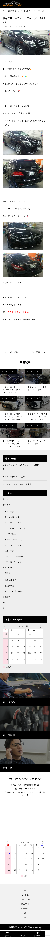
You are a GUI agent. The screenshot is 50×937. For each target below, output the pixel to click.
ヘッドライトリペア (13, 523)
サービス (6, 505)
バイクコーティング (13, 562)
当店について (8, 568)
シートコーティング (13, 545)
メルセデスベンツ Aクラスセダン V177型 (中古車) (24, 467)
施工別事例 (9, 586)
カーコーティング (19, 26)
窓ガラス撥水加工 (12, 517)
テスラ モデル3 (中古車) (14, 477)
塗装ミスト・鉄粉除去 (14, 556)
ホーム (5, 499)
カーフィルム (10, 534)
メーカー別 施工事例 (13, 591)
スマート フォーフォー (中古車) (17, 484)
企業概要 (6, 597)
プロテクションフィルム (15, 528)
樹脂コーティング (12, 551)
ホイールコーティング (14, 540)
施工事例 (6, 573)
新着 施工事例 (10, 580)
